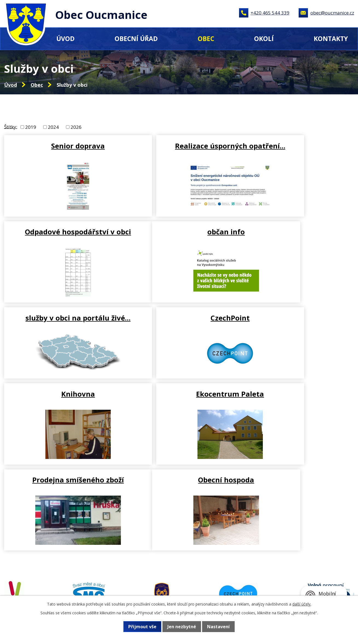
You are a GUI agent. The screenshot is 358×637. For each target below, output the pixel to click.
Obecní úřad (136, 38)
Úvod (65, 38)
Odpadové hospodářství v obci (296, 150)
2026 (76, 127)
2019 (30, 127)
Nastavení (218, 627)
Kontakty (331, 38)
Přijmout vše (142, 627)
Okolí (264, 38)
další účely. (301, 604)
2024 (53, 127)
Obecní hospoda (61, 400)
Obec (206, 38)
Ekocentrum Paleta (178, 314)
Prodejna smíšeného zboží (296, 314)
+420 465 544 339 (270, 13)
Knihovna (60, 314)
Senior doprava (60, 145)
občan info (60, 233)
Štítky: (10, 126)
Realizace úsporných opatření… (178, 150)
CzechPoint (296, 233)
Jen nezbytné (181, 627)
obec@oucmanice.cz (332, 13)
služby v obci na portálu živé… (178, 238)
